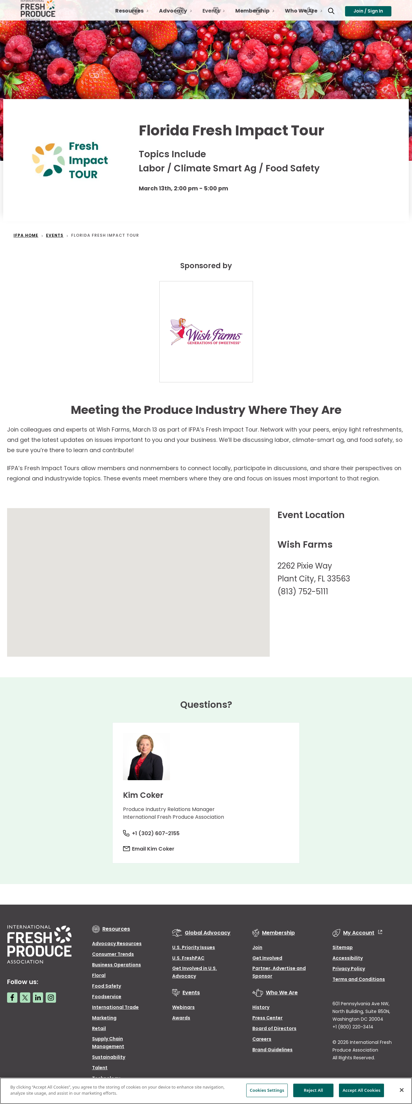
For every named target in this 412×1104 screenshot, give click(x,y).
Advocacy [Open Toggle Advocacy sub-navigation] (168, 18)
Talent (100, 1067)
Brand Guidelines (272, 1049)
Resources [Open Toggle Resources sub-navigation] (125, 18)
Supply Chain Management (108, 1043)
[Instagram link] (51, 997)
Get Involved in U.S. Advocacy (194, 972)
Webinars (183, 1007)
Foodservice (106, 996)
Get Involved (267, 958)
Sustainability (108, 1057)
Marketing (104, 1018)
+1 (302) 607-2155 (157, 833)
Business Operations (116, 965)
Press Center (267, 1018)
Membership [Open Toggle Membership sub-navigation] (248, 18)
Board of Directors (274, 1028)
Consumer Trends (113, 954)
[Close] (402, 1090)
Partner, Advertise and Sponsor (279, 972)
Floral (99, 975)
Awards (181, 1018)
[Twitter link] (25, 997)
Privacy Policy (348, 968)
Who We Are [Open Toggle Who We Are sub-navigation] (296, 18)
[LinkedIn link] (38, 997)
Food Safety (106, 986)
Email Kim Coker (154, 849)
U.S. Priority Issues (193, 947)
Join (257, 947)
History (260, 1007)
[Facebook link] (12, 997)
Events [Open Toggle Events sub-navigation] (206, 18)
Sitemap (342, 947)
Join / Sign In (368, 15)
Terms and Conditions (358, 979)
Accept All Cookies (361, 1090)
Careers (261, 1039)
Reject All (313, 1090)
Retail (99, 1028)
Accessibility (347, 958)
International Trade (115, 1007)
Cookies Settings (267, 1090)
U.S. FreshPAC (188, 958)
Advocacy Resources (117, 943)
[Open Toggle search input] (326, 15)
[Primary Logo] (39, 15)
